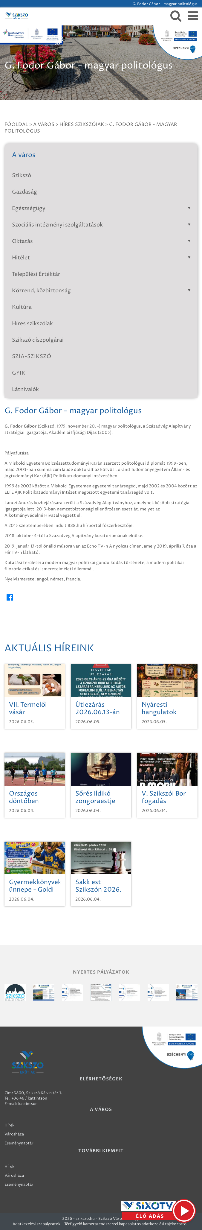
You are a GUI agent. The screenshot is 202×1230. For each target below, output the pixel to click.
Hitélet (102, 257)
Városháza (14, 1134)
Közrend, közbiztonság (102, 290)
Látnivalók (25, 389)
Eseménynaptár (18, 1143)
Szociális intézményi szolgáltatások (102, 225)
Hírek (9, 1125)
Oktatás (102, 241)
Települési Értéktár (36, 274)
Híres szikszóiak (81, 124)
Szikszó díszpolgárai (38, 340)
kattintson (28, 1103)
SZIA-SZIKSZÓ (31, 356)
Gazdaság (24, 192)
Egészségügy (102, 208)
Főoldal (16, 124)
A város (43, 124)
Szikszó (21, 175)
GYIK (18, 373)
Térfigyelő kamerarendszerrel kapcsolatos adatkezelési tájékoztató (125, 1224)
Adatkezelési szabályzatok (36, 1224)
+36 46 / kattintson (29, 1098)
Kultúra (22, 307)
